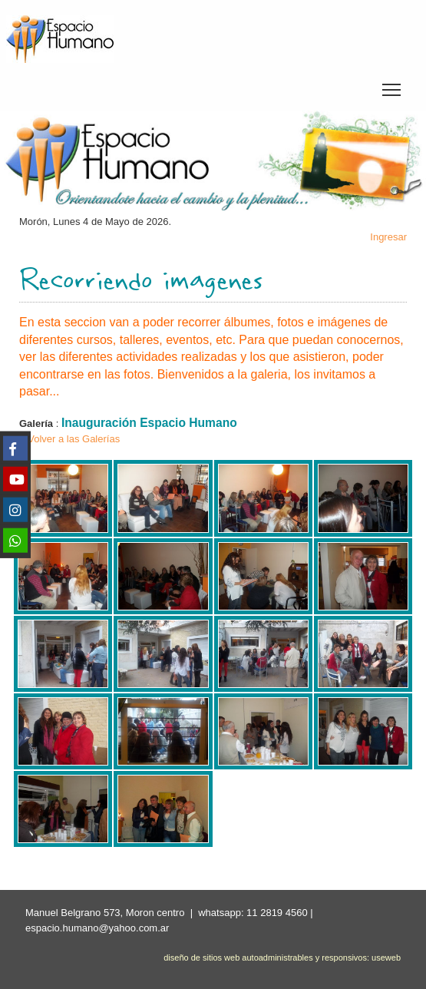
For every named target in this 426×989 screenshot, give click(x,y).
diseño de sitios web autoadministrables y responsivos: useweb (282, 957)
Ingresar (388, 237)
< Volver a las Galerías (69, 439)
